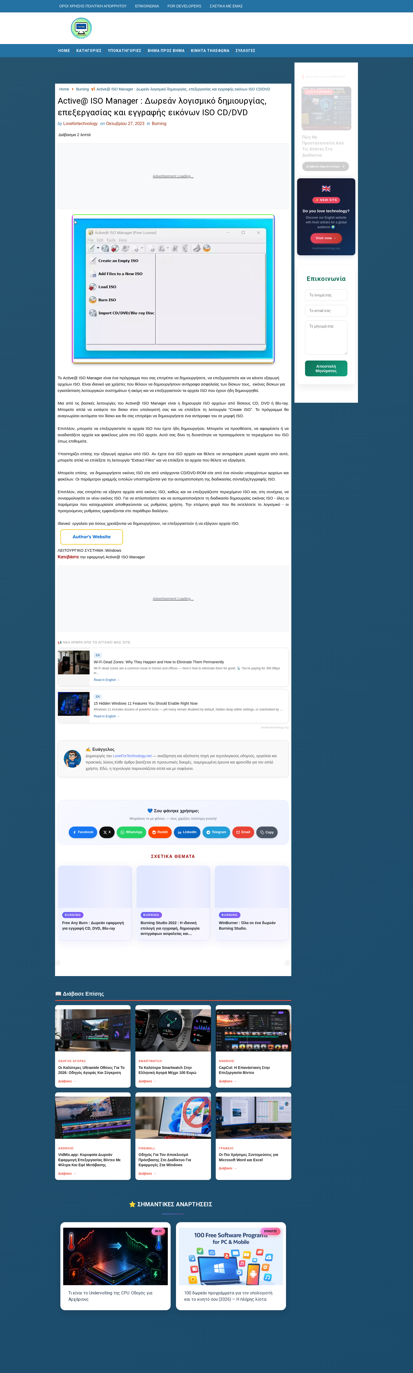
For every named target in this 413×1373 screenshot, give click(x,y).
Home (64, 51)
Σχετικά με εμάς (226, 6)
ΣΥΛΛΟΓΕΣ (245, 51)
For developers (184, 6)
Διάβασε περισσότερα (325, 163)
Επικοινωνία (147, 6)
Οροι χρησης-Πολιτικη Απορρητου (93, 6)
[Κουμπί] (91, 537)
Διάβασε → (67, 1081)
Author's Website (92, 537)
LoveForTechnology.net (132, 756)
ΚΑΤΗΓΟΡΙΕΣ (89, 51)
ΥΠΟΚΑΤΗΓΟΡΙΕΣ (124, 51)
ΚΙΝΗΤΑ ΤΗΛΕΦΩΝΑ (210, 51)
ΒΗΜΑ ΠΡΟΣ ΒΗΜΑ (166, 51)
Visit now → (326, 238)
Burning (159, 123)
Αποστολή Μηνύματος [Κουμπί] (326, 368)
